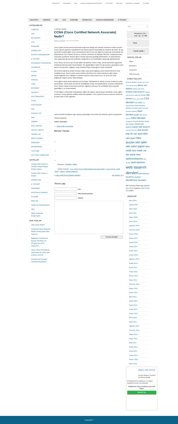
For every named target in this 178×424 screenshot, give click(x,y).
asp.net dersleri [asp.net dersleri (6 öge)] (140, 95)
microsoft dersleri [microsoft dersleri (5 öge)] (131, 130)
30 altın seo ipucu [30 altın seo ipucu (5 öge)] (143, 82)
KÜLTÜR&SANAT (37, 96)
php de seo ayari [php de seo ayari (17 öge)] (134, 133)
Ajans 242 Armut (146, 370)
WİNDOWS (35, 143)
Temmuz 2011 (134, 330)
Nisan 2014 (133, 238)
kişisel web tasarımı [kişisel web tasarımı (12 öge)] (141, 127)
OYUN (33, 101)
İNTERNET (35, 88)
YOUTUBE (35, 151)
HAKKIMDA (67, 3)
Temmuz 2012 (134, 284)
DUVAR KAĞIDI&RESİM (105, 20)
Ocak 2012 (133, 305)
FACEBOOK (35, 67)
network (62, 171)
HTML (33, 84)
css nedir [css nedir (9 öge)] (138, 103)
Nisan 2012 (133, 292)
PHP (33, 109)
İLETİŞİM (146, 3)
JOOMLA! (35, 92)
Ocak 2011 (133, 351)
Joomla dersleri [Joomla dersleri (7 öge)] (138, 121)
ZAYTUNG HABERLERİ (40, 155)
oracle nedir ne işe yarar (65, 126)
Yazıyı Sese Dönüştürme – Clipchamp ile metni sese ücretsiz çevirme (41, 252)
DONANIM (74, 20)
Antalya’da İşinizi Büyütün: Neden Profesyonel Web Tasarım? (41, 231)
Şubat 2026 (133, 205)
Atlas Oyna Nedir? (38, 225)
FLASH (34, 71)
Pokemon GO (36, 113)
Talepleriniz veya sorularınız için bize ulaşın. (141, 388)
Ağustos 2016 (134, 226)
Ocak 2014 (133, 247)
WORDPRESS (36, 147)
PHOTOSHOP (36, 105)
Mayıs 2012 (133, 288)
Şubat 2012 (133, 301)
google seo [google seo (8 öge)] (138, 115)
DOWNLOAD (87, 20)
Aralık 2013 (133, 251)
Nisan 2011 (133, 339)
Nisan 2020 (133, 217)
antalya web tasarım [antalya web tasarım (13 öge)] (135, 92)
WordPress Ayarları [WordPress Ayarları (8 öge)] (133, 177)
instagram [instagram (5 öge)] (129, 121)
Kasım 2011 (133, 313)
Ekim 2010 (133, 364)
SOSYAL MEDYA (37, 130)
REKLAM (119, 3)
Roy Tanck (130, 188)
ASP (56, 20)
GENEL (34, 76)
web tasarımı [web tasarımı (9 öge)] (144, 173)
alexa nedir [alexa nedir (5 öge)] (133, 85)
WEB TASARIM (37, 138)
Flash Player (145, 188)
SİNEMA (34, 122)
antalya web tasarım (44, 9)
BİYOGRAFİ (35, 38)
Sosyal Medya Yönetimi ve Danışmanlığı (147, 376)
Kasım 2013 (133, 255)
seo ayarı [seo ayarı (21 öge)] (131, 138)
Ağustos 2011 (134, 326)
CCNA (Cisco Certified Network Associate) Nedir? (89, 169)
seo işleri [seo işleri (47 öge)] (141, 142)
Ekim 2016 (133, 221)
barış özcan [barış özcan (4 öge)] (136, 99)
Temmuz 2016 (134, 230)
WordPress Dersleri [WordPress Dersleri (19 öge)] (136, 180)
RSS (135, 43)
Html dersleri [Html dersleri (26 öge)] (138, 118)
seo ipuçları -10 (117, 175)
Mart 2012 (133, 297)
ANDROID (46, 20)
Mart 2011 (133, 343)
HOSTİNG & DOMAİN (133, 3)
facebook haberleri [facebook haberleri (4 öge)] (131, 111)
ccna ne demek (110, 169)
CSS (64, 20)
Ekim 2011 (133, 318)
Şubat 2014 (133, 242)
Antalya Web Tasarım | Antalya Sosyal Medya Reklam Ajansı (39, 166)
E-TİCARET (109, 3)
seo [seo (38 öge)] (145, 133)
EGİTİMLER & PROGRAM (41, 63)
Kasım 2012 (133, 276)
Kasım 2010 (133, 359)
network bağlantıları (71, 171)
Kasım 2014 (133, 234)
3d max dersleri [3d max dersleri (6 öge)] (131, 82)
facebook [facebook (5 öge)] (145, 108)
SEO (75, 3)
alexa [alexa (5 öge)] (127, 85)
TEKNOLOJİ (35, 134)
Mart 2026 (133, 200)
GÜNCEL (34, 80)
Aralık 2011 (133, 309)
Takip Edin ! (139, 51)
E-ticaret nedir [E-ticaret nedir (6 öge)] (137, 108)
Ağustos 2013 (134, 259)
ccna (71, 169)
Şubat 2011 (133, 347)
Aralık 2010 (133, 355)
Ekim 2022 (133, 209)
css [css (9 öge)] (142, 99)
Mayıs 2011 (133, 334)
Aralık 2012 (133, 272)
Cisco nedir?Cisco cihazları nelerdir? (68, 175)
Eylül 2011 (133, 322)
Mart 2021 (133, 213)
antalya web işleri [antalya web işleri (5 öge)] (138, 89)
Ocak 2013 (133, 267)
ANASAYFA (56, 3)
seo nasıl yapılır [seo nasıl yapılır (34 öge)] (135, 146)
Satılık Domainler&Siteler (91, 3)
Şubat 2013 (133, 263)
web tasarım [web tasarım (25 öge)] (138, 162)
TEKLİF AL (142, 392)
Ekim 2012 (133, 280)
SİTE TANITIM (36, 126)
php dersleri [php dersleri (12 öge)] (143, 130)
